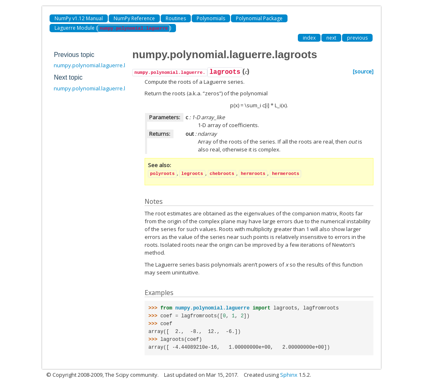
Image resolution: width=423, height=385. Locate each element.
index (309, 37)
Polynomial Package (259, 18)
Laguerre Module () (113, 28)
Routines (176, 18)
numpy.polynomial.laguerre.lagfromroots (105, 88)
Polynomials (211, 18)
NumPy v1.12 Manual (79, 18)
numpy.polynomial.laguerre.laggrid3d (100, 65)
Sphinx (288, 374)
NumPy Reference (134, 18)
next (331, 37)
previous (357, 37)
